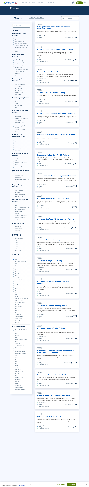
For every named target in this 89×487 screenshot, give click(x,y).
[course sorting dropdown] (70, 18)
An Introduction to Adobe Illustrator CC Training (55, 113)
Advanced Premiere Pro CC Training (51, 328)
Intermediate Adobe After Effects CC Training (55, 375)
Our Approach (41, 2)
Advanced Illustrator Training (48, 240)
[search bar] (21, 26)
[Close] (86, 484)
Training (24, 2)
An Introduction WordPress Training (51, 93)
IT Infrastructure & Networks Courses (18, 134)
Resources (51, 2)
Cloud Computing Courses (20, 98)
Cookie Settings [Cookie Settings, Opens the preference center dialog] (61, 484)
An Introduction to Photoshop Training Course (55, 49)
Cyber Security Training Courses (20, 112)
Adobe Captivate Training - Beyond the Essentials (56, 176)
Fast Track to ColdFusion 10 (47, 72)
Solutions (32, 2)
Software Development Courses (20, 199)
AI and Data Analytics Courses (19, 55)
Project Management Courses (19, 184)
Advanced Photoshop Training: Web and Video (55, 306)
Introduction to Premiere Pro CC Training (53, 155)
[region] (44, 484)
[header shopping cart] (84, 2)
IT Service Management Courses (20, 153)
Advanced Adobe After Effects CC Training (54, 198)
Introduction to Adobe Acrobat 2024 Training (54, 396)
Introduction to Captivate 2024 (49, 417)
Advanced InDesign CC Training (49, 261)
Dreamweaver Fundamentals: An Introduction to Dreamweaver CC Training (55, 352)
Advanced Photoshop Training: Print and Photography (53, 282)
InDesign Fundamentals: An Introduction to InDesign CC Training (53, 28)
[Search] (73, 2)
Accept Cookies (71, 484)
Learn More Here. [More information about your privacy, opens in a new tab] (22, 485)
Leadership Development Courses (20, 169)
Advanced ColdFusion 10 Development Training (55, 219)
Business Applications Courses (19, 80)
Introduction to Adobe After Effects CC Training (56, 134)
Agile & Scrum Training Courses (19, 34)
